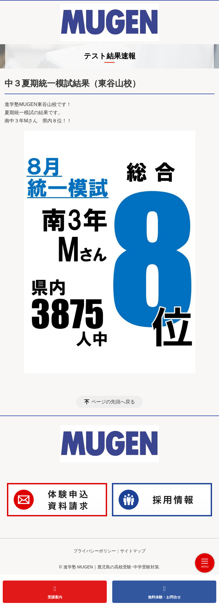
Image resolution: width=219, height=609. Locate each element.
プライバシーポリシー (94, 550)
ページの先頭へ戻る (113, 401)
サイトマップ (133, 550)
